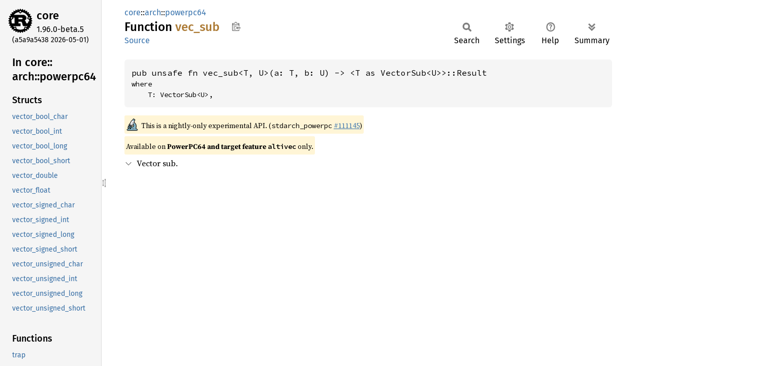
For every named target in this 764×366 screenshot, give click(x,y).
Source (137, 40)
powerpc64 (185, 12)
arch (153, 12)
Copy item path (236, 26)
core (48, 15)
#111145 (347, 125)
